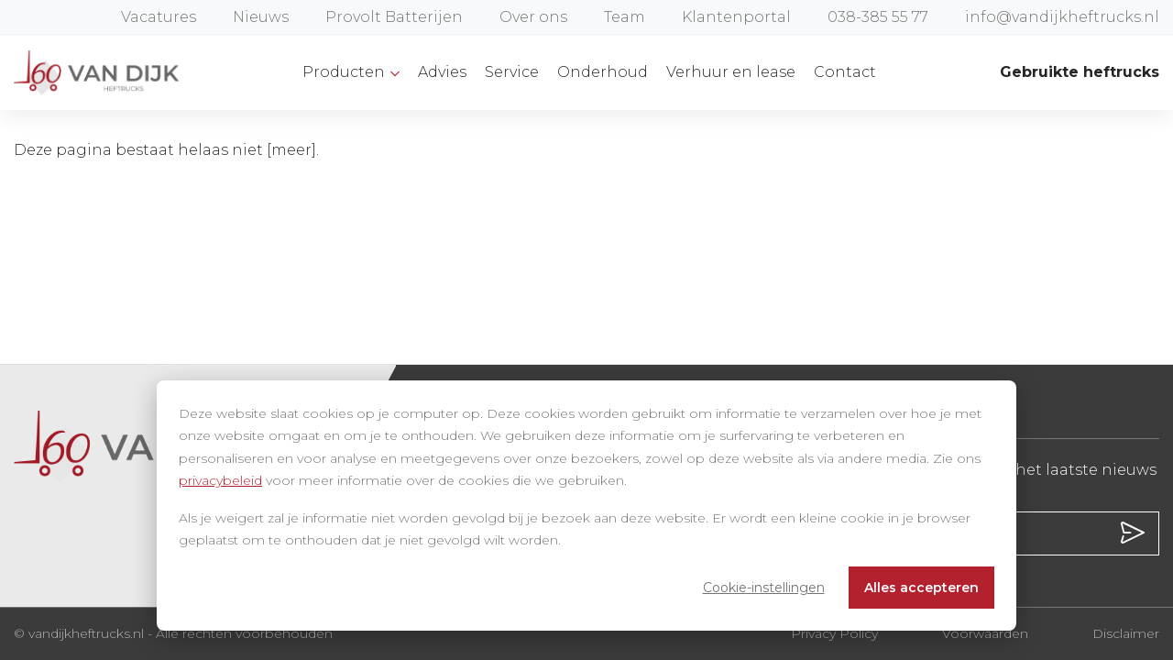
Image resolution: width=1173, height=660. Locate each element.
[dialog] (586, 505)
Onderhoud (602, 72)
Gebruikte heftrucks (1079, 72)
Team (624, 17)
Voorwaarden (985, 633)
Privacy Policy (834, 633)
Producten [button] (345, 72)
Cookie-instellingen (764, 587)
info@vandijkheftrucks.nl (1062, 17)
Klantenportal (736, 17)
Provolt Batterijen (394, 17)
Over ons (533, 17)
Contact (845, 72)
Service (512, 72)
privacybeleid (220, 480)
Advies (442, 72)
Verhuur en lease (730, 72)
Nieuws (261, 17)
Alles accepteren (921, 587)
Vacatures (158, 17)
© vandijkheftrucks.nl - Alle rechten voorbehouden (173, 633)
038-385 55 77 (878, 17)
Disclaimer (1125, 633)
